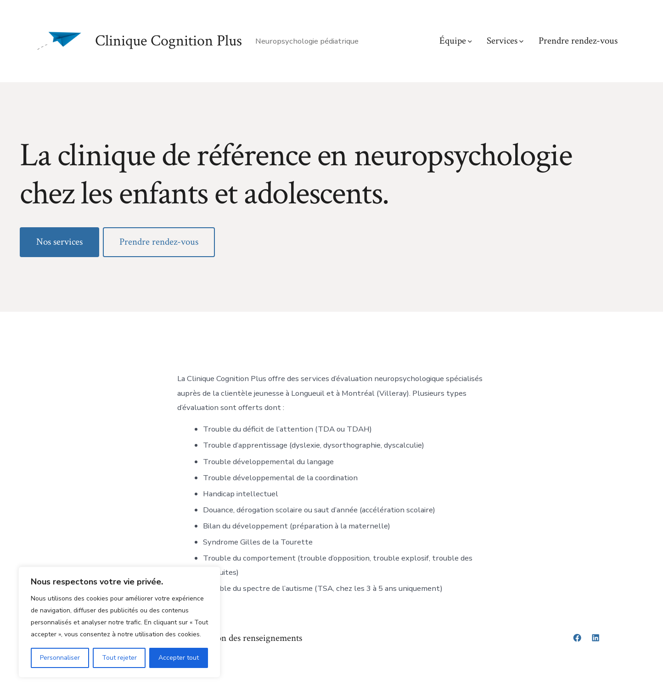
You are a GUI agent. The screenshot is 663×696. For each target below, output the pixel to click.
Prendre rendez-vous (578, 40)
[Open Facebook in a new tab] (577, 637)
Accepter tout (178, 657)
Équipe (455, 40)
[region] (119, 622)
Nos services (59, 242)
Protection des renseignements (244, 638)
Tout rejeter (119, 657)
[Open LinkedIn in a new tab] (595, 637)
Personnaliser (60, 657)
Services (505, 40)
